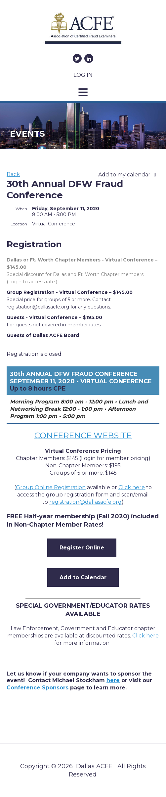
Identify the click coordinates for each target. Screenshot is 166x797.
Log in (83, 75)
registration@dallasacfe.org (85, 502)
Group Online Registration (51, 487)
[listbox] (128, 175)
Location (19, 223)
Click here (145, 636)
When (21, 208)
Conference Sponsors (37, 687)
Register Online (82, 547)
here (113, 680)
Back (13, 174)
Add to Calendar (83, 577)
